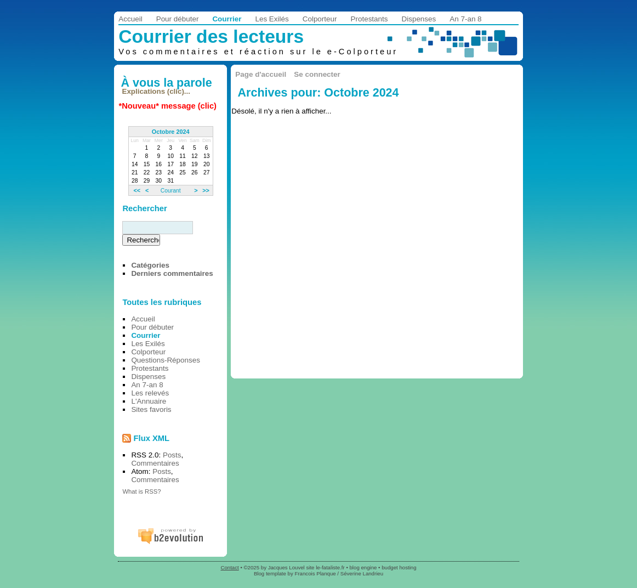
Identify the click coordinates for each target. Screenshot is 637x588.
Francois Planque (315, 573)
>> (205, 190)
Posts (172, 455)
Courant (171, 191)
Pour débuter (177, 19)
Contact (229, 567)
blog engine (363, 567)
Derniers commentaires (172, 273)
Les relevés (150, 393)
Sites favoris (151, 409)
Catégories (150, 265)
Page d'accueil (260, 74)
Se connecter (317, 74)
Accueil (130, 19)
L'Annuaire (148, 401)
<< (136, 190)
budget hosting (399, 567)
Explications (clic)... (156, 91)
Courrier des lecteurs (211, 36)
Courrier (226, 19)
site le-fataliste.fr (325, 567)
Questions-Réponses (165, 360)
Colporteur (320, 19)
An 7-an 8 (465, 19)
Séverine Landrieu (361, 573)
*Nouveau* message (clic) (168, 105)
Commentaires (155, 463)
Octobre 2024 (171, 131)
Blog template (270, 573)
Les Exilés (271, 19)
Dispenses (419, 19)
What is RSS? (141, 491)
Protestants (369, 19)
